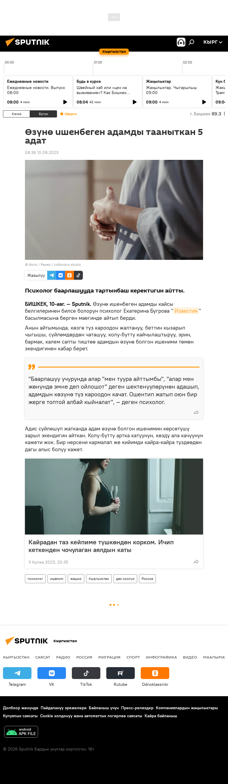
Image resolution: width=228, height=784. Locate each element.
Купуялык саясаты (20, 715)
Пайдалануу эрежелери (63, 707)
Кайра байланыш (161, 715)
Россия (147, 578)
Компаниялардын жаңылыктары (187, 707)
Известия (186, 310)
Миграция (109, 657)
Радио (63, 657)
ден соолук (125, 578)
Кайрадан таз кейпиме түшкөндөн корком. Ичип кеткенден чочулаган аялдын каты (101, 546)
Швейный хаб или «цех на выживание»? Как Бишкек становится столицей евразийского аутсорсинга (102, 95)
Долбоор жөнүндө (20, 707)
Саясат (42, 657)
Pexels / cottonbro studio (61, 264)
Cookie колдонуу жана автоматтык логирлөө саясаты (91, 715)
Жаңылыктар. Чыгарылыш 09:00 (171, 90)
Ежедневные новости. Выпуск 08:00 (36, 90)
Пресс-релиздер (137, 707)
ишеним (56, 578)
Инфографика (161, 657)
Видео (190, 657)
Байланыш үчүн (104, 707)
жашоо (76, 578)
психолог (35, 578)
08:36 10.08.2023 (41, 152)
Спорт (133, 657)
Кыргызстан (99, 578)
